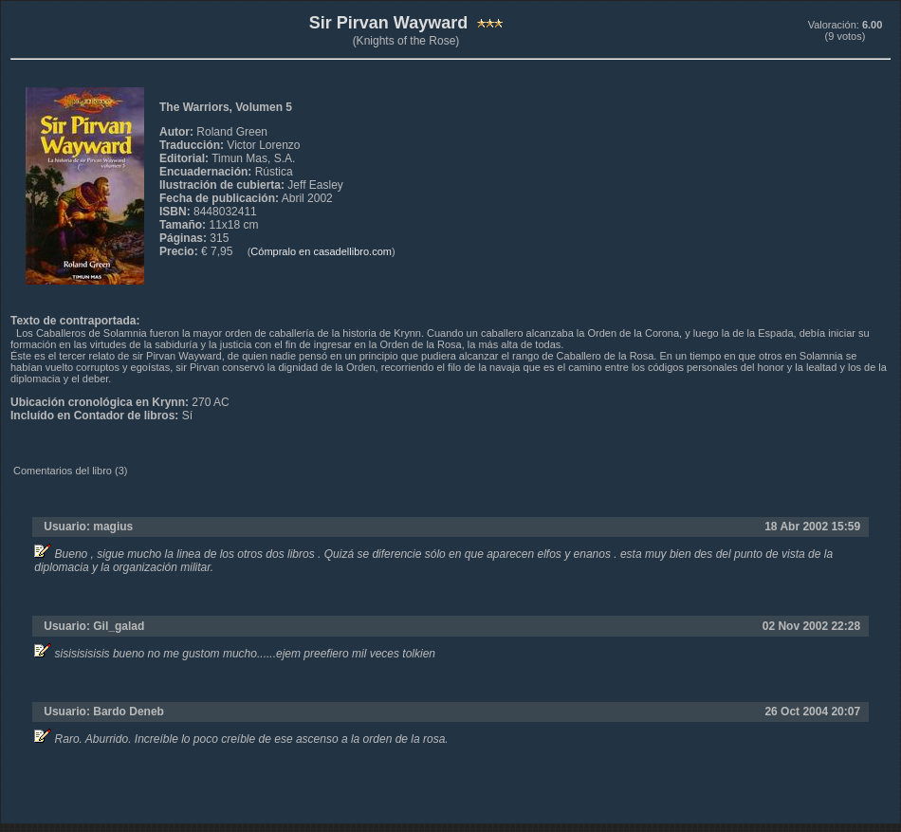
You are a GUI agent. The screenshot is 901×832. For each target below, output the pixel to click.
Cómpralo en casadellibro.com (321, 251)
